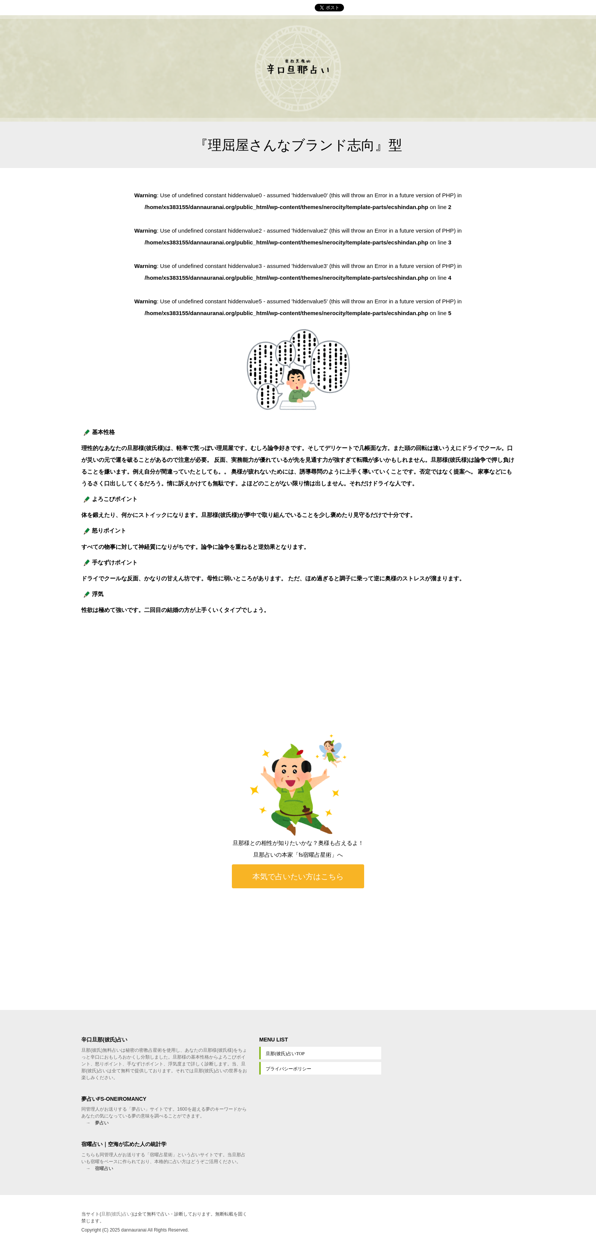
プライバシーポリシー (288, 1068)
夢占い (102, 1122)
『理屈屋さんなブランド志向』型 (298, 145)
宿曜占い (104, 1168)
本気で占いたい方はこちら (298, 876)
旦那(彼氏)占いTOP (285, 1053)
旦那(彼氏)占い (116, 1214)
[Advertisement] (298, 949)
